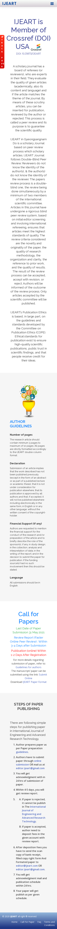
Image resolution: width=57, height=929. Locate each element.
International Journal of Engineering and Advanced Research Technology (34, 814)
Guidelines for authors (28, 667)
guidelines (22, 752)
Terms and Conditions (49, 923)
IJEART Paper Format (35, 682)
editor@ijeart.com (27, 865)
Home (14, 921)
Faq (39, 921)
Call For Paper (27, 921)
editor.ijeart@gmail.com (30, 768)
